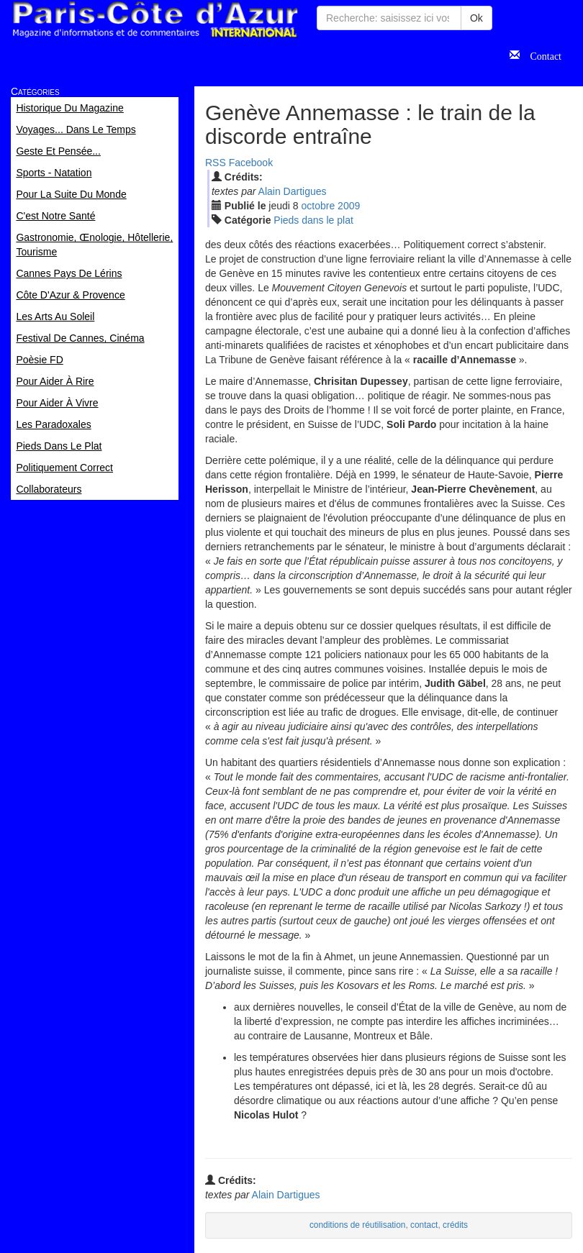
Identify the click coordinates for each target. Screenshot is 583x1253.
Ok (476, 18)
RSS (215, 162)
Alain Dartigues (292, 191)
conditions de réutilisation (357, 1225)
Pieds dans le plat (313, 220)
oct (318, 205)
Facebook (251, 162)
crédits (455, 1225)
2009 (349, 205)
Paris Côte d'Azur (155, 20)
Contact (540, 54)
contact (424, 1225)
